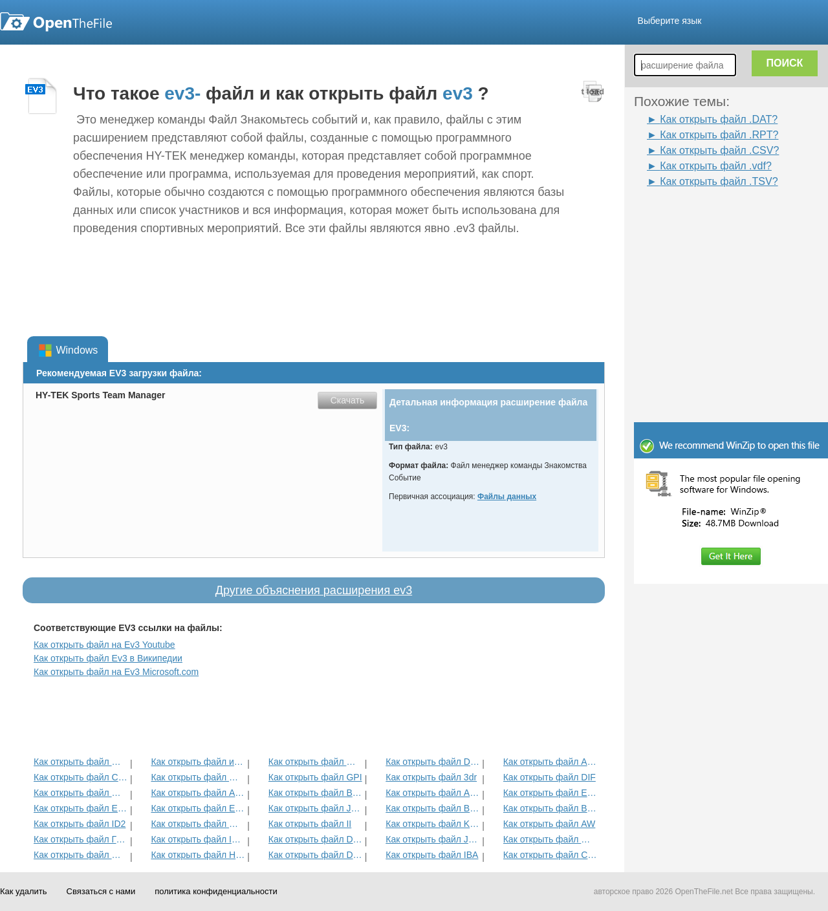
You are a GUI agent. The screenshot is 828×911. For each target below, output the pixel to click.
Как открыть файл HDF (198, 855)
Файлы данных (506, 496)
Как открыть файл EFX (550, 793)
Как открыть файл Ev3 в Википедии (108, 658)
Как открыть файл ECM (198, 808)
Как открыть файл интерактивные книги (198, 761)
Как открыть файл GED (80, 855)
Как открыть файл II (309, 824)
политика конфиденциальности (216, 891)
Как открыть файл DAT (315, 839)
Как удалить (23, 891)
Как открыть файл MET (198, 777)
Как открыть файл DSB (315, 855)
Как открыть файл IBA (432, 855)
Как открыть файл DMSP (432, 761)
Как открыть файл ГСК (80, 839)
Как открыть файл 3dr (431, 777)
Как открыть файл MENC (550, 839)
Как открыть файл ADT (198, 793)
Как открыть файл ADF (550, 761)
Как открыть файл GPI (315, 777)
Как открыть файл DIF (549, 777)
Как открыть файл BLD (432, 808)
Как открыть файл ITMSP (198, 839)
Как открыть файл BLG (550, 808)
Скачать (348, 400)
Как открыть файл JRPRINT (432, 839)
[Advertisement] (711, 218)
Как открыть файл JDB (315, 808)
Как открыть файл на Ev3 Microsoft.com (116, 672)
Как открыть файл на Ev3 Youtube (104, 644)
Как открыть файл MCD (80, 761)
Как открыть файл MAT (198, 824)
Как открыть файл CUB (80, 777)
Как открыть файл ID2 (79, 824)
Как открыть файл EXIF (80, 808)
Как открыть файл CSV (550, 855)
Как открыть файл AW (549, 824)
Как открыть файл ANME (432, 793)
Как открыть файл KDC (432, 824)
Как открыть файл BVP (315, 793)
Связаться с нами (101, 891)
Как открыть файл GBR (80, 793)
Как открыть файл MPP (315, 761)
